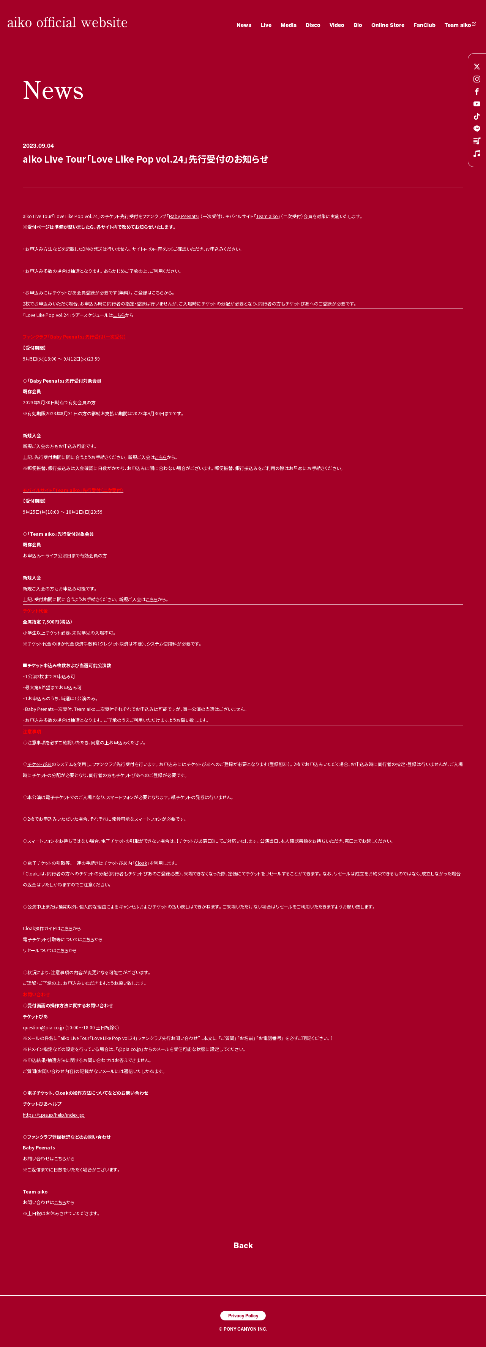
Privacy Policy (243, 1315)
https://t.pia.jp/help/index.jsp (54, 1114)
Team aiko (267, 216)
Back (243, 1245)
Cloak (141, 862)
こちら (158, 292)
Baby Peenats (183, 216)
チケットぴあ (39, 764)
